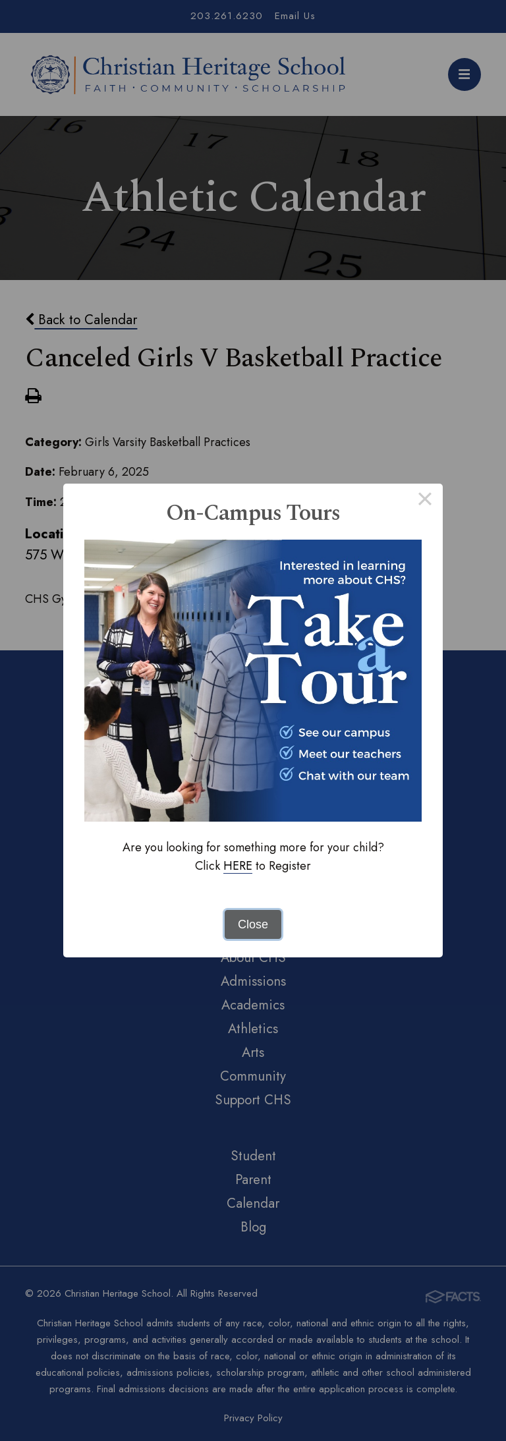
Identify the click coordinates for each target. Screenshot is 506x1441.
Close (253, 924)
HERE (237, 865)
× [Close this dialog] (425, 501)
